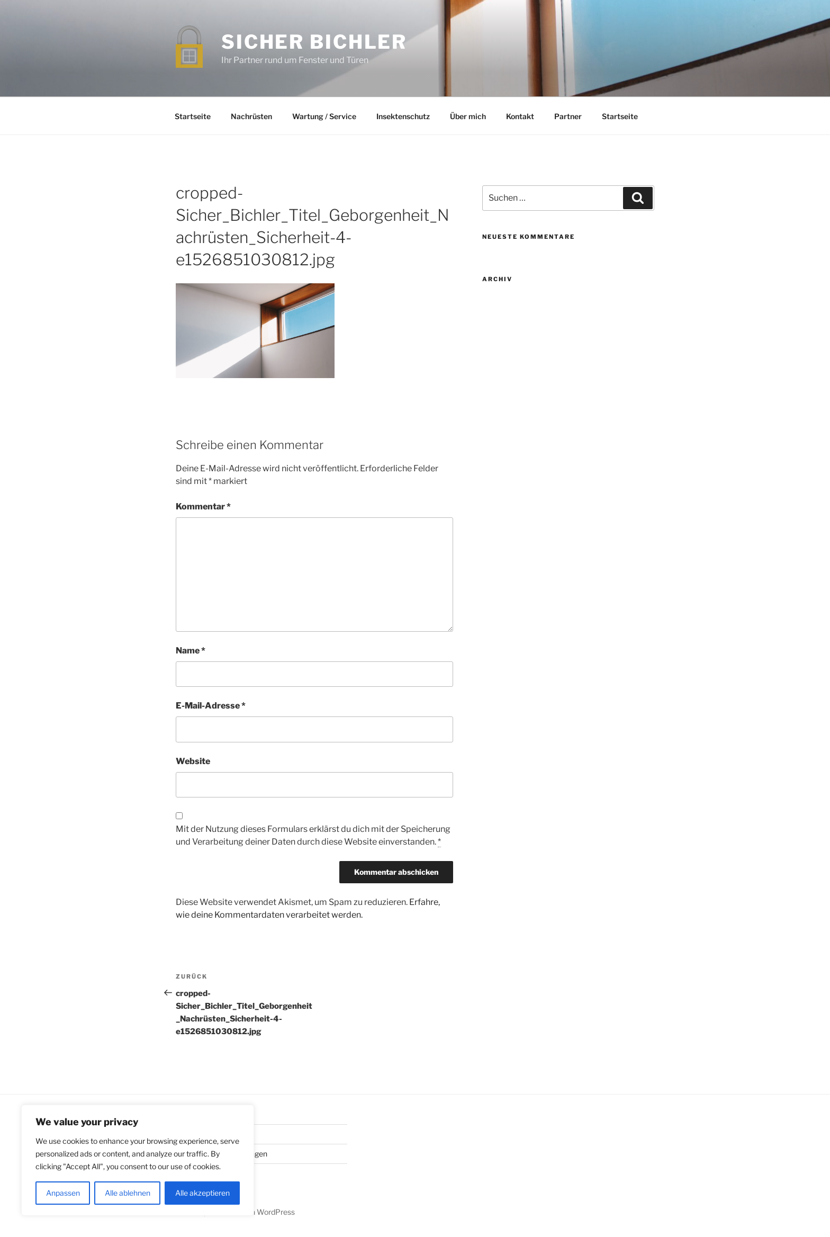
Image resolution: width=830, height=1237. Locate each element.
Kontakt (520, 116)
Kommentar (203, 506)
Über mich (468, 116)
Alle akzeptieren (202, 1192)
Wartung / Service (324, 116)
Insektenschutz (403, 116)
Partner (568, 116)
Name (190, 651)
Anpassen (63, 1192)
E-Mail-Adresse (211, 706)
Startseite (193, 116)
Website (193, 761)
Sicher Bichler (314, 41)
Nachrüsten (251, 116)
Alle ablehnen (127, 1192)
